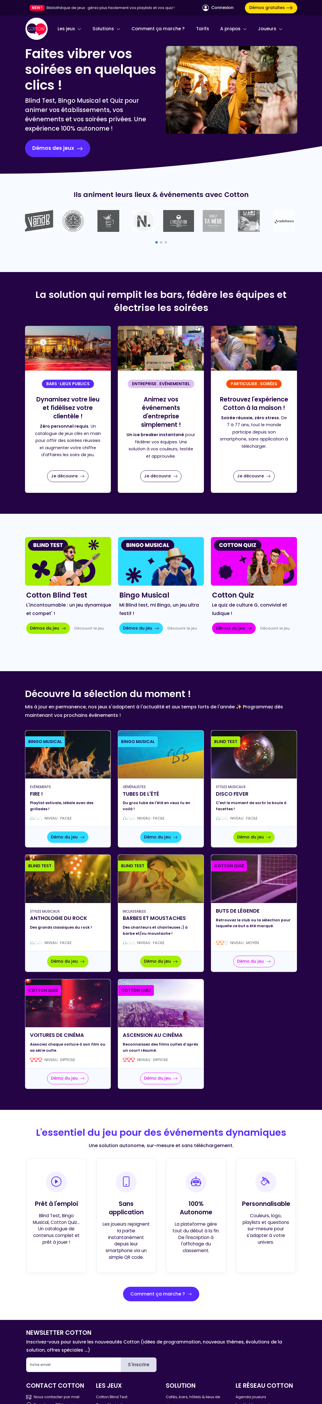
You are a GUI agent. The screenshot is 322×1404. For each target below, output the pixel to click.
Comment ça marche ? (158, 29)
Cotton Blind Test (111, 1397)
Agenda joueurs (251, 1397)
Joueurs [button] (270, 29)
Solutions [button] (106, 29)
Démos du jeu (48, 628)
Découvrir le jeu (89, 628)
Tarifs (202, 29)
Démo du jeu (68, 837)
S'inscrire (138, 1364)
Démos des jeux (57, 148)
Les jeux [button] (69, 29)
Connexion (218, 8)
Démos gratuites (271, 7)
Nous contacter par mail (52, 1397)
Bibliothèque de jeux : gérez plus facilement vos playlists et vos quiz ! (111, 7)
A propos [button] (233, 29)
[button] (156, 242)
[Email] (73, 1364)
